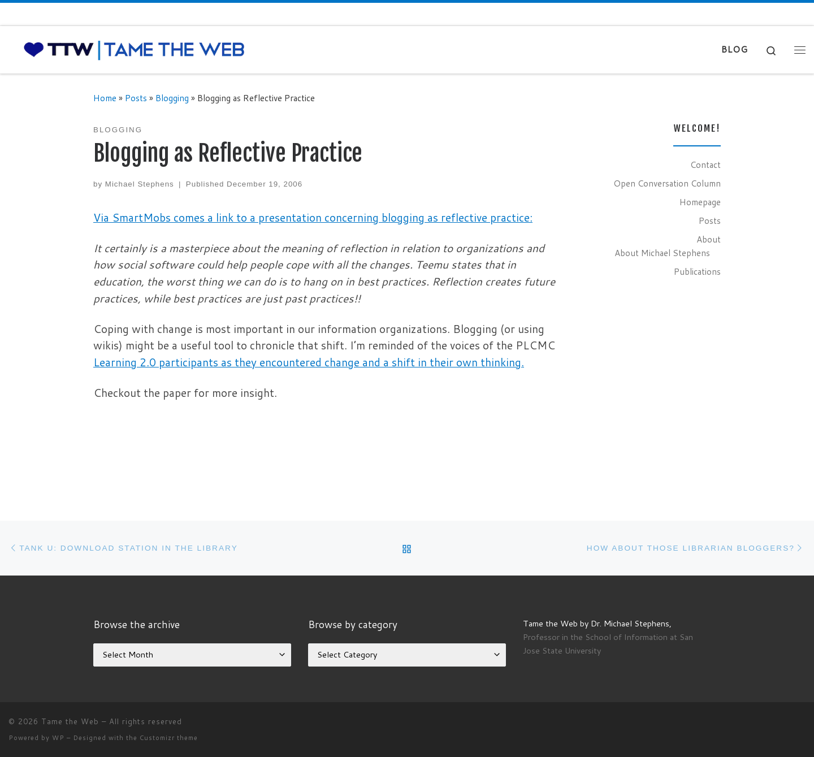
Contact (705, 164)
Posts (136, 98)
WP (58, 737)
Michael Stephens (139, 184)
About (708, 239)
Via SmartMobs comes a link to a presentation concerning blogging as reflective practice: (312, 217)
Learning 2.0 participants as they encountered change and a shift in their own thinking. (308, 362)
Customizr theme (169, 737)
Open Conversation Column (667, 183)
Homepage (700, 202)
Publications (697, 271)
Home (104, 98)
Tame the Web (70, 721)
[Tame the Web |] (134, 49)
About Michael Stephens (662, 252)
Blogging (172, 98)
